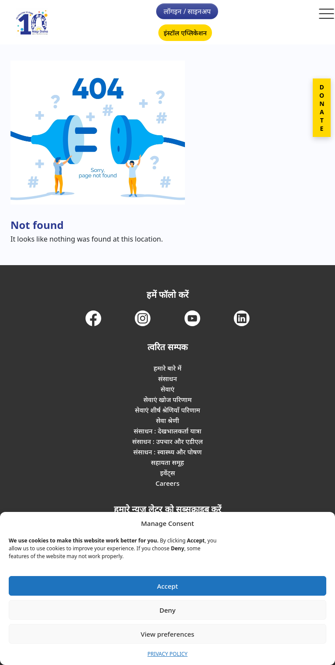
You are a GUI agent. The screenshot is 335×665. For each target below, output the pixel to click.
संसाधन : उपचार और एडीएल (167, 441)
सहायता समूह (167, 462)
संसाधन (167, 378)
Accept (167, 586)
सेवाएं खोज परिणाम (168, 399)
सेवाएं (167, 389)
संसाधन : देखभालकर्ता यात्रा (168, 430)
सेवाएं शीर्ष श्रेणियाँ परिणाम (167, 410)
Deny (168, 610)
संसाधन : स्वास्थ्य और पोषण (167, 451)
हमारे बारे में (167, 368)
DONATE (322, 108)
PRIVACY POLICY (167, 654)
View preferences (168, 634)
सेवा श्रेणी (167, 420)
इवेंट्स (167, 472)
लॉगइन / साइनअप (187, 11)
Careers (167, 483)
